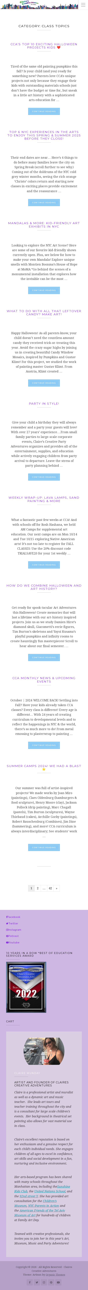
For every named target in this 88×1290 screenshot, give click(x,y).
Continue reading (46, 111)
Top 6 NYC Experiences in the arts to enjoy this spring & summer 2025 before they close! (44, 135)
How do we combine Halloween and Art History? (44, 587)
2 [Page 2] (38, 888)
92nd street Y (29, 1196)
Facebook (14, 917)
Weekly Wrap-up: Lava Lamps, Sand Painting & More (44, 499)
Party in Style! (44, 403)
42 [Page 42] (50, 888)
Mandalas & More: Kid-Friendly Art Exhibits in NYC (44, 224)
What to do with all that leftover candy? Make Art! (44, 312)
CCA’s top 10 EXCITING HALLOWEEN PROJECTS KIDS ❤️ (44, 45)
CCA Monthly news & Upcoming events (44, 679)
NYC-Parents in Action (43, 1206)
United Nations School (49, 1191)
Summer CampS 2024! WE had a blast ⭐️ (44, 767)
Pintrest (13, 936)
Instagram (14, 929)
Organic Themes (55, 1274)
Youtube (14, 942)
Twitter (13, 923)
